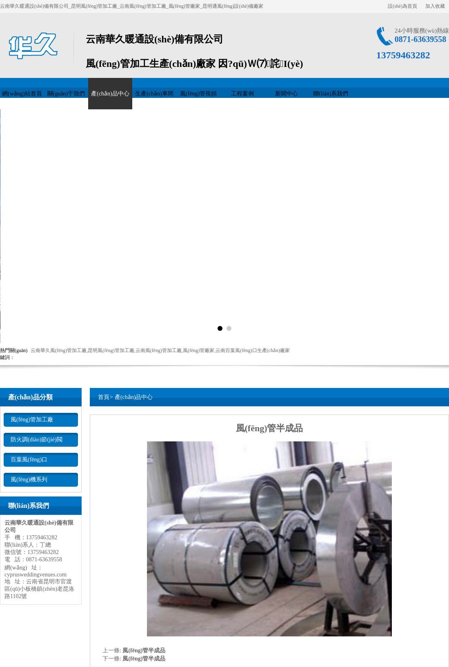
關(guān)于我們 (66, 94)
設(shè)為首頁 (402, 6)
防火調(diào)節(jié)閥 (36, 440)
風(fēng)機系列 (29, 479)
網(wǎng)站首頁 (22, 94)
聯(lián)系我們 (330, 94)
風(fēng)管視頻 (198, 94)
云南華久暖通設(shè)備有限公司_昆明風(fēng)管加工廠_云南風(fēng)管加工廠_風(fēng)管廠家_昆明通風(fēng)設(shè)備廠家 (131, 6)
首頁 (103, 397)
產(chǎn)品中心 (110, 94)
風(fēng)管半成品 (143, 650)
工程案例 (242, 94)
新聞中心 (286, 94)
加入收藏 (435, 6)
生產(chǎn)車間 (154, 94)
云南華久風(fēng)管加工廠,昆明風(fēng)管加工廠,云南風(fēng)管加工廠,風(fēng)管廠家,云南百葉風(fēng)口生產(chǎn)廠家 (160, 350)
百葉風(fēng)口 (29, 459)
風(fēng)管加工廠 (32, 420)
